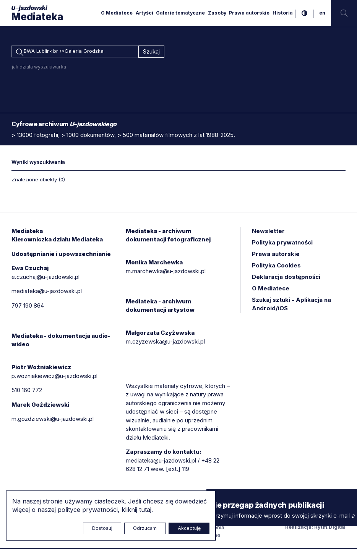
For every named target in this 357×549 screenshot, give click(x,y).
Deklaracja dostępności (286, 278)
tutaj (145, 509)
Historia (283, 13)
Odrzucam (145, 528)
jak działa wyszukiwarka (39, 68)
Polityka (276, 266)
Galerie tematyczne (180, 13)
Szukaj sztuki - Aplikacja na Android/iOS (291, 305)
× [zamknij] (214, 496)
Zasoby (217, 13)
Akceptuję (189, 528)
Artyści (144, 13)
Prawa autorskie (249, 13)
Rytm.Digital (330, 528)
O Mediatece (117, 13)
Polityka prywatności (282, 243)
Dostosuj (102, 528)
